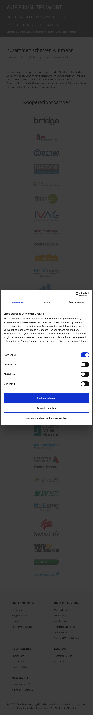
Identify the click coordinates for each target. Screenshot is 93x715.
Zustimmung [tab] (16, 302)
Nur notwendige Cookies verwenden (46, 418)
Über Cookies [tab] (76, 302)
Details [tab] (46, 302)
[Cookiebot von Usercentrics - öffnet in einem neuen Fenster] (75, 294)
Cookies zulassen (46, 398)
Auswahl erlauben (46, 408)
